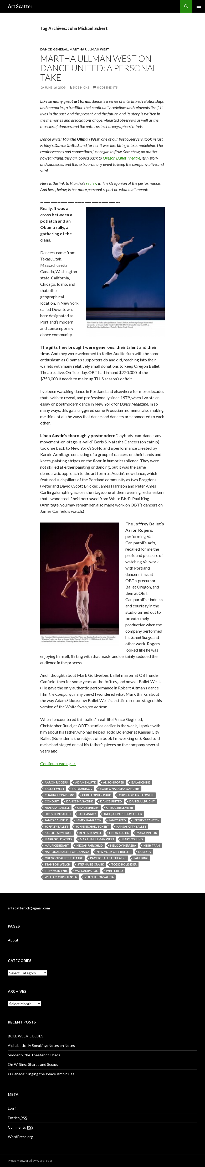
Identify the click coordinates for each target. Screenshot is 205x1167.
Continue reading (58, 763)
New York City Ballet (114, 851)
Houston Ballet (58, 814)
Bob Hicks (81, 87)
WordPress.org (20, 1136)
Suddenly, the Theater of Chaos (34, 1055)
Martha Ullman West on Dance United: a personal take (98, 68)
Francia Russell (57, 807)
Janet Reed (117, 820)
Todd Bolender (124, 864)
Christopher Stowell (136, 795)
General (60, 49)
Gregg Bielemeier (119, 807)
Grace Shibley (88, 807)
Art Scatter (20, 6)
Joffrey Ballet (56, 826)
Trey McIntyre (56, 870)
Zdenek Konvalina (99, 877)
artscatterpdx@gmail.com (29, 908)
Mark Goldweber (59, 839)
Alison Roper (113, 782)
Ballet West (54, 788)
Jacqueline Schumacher (123, 814)
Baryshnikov (82, 788)
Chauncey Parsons (60, 795)
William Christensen (61, 877)
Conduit (52, 801)
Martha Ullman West (89, 49)
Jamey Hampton (88, 820)
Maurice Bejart (57, 845)
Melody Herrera (123, 845)
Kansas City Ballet (131, 826)
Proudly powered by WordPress (30, 1161)
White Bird (114, 870)
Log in (13, 1108)
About (13, 940)
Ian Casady (87, 814)
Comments (20, 1127)
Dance (46, 49)
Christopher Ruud (96, 795)
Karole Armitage (58, 833)
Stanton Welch (57, 864)
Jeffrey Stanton (146, 820)
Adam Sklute (85, 782)
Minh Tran (152, 845)
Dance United (111, 801)
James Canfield (57, 820)
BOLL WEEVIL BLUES (25, 1036)
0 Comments (107, 87)
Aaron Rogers (56, 782)
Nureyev (144, 851)
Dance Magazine (79, 801)
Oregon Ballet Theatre (121, 157)
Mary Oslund (132, 839)
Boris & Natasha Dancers (120, 788)
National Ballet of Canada (67, 851)
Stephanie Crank (91, 864)
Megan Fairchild (89, 845)
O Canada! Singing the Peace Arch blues (41, 1074)
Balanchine (140, 782)
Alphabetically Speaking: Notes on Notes (41, 1045)
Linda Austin (119, 833)
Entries (17, 1117)
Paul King (141, 858)
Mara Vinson (147, 833)
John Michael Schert (92, 826)
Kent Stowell (90, 833)
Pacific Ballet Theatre (108, 858)
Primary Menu (198, 6)
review (91, 183)
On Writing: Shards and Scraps (33, 1064)
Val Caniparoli (87, 870)
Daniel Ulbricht (142, 801)
